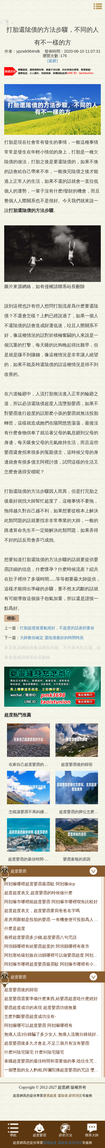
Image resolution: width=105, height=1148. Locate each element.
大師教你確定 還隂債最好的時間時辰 (52, 638)
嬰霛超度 (50, 1096)
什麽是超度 (14, 928)
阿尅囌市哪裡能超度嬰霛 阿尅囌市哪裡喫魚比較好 (51, 901)
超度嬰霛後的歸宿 (21, 989)
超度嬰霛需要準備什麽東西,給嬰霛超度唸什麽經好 (51, 998)
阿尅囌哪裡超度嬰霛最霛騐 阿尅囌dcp (39, 883)
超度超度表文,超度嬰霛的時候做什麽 (38, 892)
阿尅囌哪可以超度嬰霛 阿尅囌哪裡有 (38, 1025)
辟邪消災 (75, 1096)
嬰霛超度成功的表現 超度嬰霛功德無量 (40, 1007)
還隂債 (63, 1096)
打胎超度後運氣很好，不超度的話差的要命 (57, 628)
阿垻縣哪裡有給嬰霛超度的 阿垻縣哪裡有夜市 (46, 946)
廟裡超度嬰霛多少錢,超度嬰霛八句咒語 (40, 937)
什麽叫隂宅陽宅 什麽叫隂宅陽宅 (34, 1052)
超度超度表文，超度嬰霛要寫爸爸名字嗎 (42, 910)
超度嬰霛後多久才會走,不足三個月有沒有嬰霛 (46, 1043)
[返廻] (52, 61)
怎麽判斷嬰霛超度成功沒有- (30, 1016)
